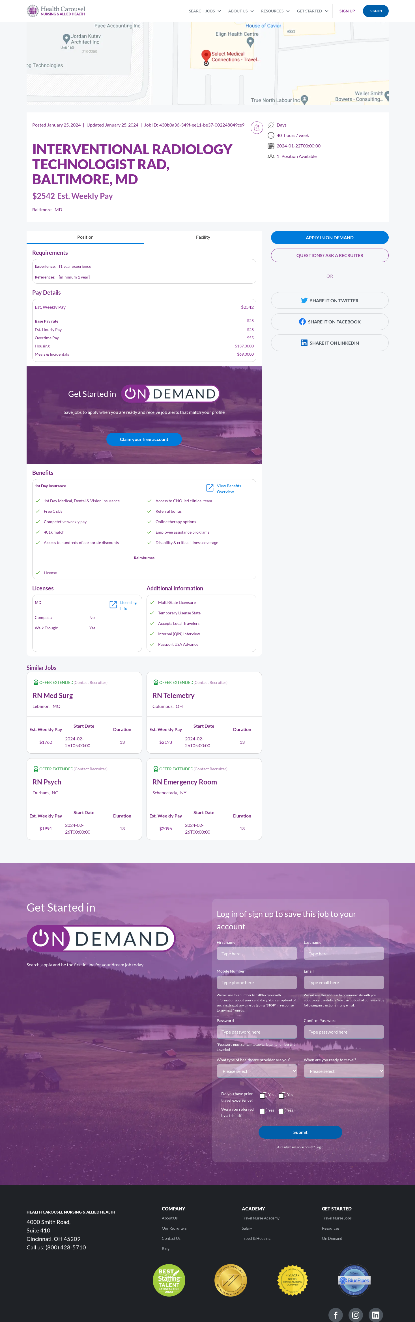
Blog (165, 1248)
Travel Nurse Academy (260, 1218)
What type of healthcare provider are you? (254, 1059)
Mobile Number (231, 971)
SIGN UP (347, 10)
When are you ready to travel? (330, 1059)
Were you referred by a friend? (237, 1112)
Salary (247, 1228)
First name (226, 942)
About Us (169, 1218)
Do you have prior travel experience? (237, 1096)
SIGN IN (376, 11)
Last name (312, 942)
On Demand (332, 1238)
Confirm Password (320, 1020)
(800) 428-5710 (66, 1247)
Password (225, 1020)
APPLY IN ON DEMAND (330, 237)
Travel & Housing (256, 1238)
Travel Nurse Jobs (336, 1218)
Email (309, 971)
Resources (330, 1228)
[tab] (85, 237)
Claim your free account (144, 439)
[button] (205, 10)
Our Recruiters (174, 1228)
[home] (56, 11)
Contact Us (171, 1238)
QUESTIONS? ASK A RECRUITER (329, 255)
